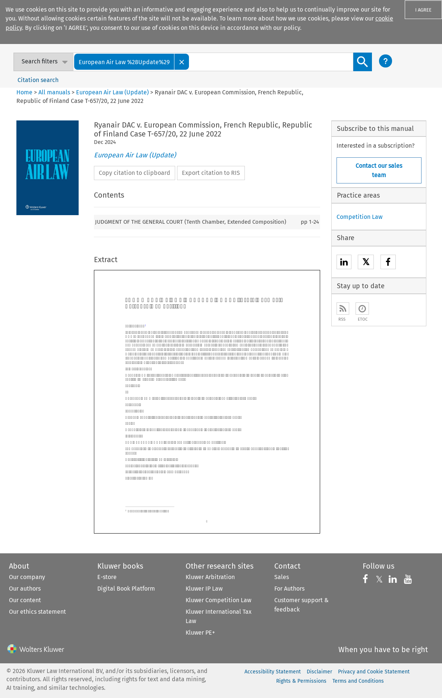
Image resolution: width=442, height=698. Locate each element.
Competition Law (359, 216)
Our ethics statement (37, 611)
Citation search (38, 80)
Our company (27, 577)
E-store (107, 577)
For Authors (289, 588)
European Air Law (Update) (112, 92)
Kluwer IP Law (204, 588)
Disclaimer (319, 672)
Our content (25, 600)
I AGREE (423, 10)
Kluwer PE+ (200, 632)
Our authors (25, 588)
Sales (281, 577)
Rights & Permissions (301, 681)
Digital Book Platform (126, 588)
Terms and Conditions (358, 681)
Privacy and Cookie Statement (374, 672)
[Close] (181, 61)
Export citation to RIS (211, 172)
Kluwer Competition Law (218, 600)
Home (24, 92)
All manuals (54, 92)
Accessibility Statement (272, 672)
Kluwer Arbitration (210, 577)
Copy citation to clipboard (134, 172)
